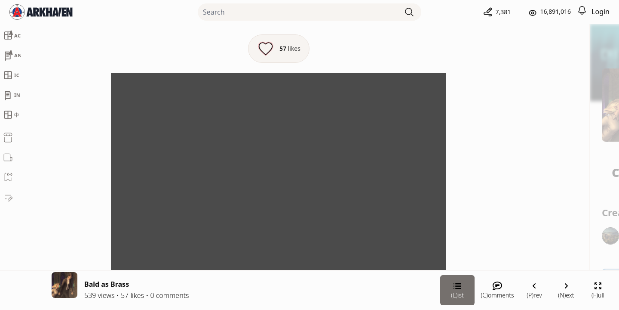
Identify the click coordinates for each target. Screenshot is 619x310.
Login (600, 11)
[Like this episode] (229, 48)
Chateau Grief (522, 166)
